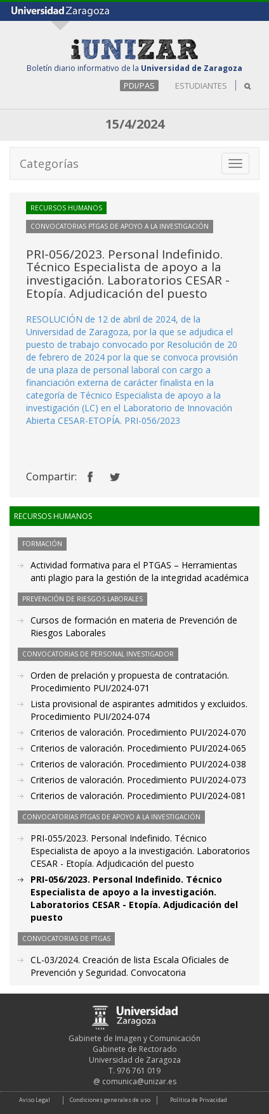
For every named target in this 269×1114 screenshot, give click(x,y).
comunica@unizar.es (139, 1081)
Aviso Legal (34, 1100)
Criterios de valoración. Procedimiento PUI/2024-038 (138, 764)
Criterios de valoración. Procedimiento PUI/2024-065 (138, 748)
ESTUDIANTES (201, 85)
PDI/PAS (139, 85)
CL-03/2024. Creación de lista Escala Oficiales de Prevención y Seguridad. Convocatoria (129, 966)
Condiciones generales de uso (110, 1100)
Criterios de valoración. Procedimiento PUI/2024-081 (138, 796)
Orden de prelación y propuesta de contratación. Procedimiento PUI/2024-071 (129, 681)
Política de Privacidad (198, 1100)
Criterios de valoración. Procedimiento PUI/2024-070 (138, 732)
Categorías (49, 163)
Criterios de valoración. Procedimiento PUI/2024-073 (138, 780)
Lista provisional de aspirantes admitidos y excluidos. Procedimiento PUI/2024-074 (138, 710)
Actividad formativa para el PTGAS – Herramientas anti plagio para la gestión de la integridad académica (139, 571)
